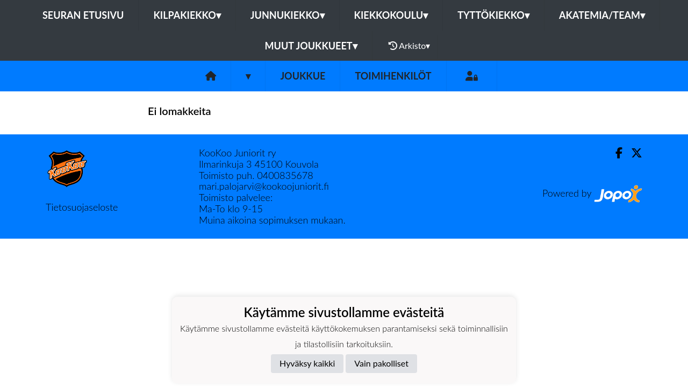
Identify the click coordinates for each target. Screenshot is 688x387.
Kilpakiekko (186, 15)
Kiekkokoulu (391, 15)
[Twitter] (632, 153)
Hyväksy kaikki (307, 363)
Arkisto (410, 45)
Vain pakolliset (381, 363)
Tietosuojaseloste (82, 207)
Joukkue (302, 76)
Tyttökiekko (493, 15)
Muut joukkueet (311, 46)
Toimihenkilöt (393, 76)
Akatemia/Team (602, 15)
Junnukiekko (287, 15)
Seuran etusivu (83, 15)
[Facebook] (614, 153)
